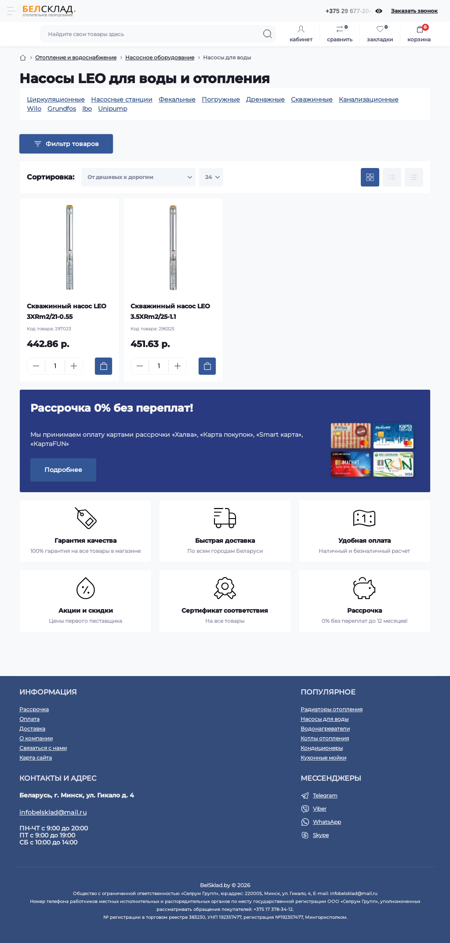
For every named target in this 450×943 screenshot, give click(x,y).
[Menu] (11, 11)
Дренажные (265, 99)
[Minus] (36, 366)
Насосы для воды (324, 719)
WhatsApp (327, 822)
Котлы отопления (325, 738)
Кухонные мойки (323, 757)
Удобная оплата (364, 541)
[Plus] (74, 366)
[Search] (268, 34)
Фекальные (177, 99)
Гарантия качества (85, 541)
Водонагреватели (325, 728)
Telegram (325, 795)
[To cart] (103, 366)
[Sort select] (138, 177)
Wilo (34, 109)
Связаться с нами (43, 748)
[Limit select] (211, 177)
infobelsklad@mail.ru (53, 812)
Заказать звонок (414, 10)
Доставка (32, 728)
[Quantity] (55, 366)
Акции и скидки (85, 610)
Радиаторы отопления (332, 709)
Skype (321, 835)
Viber (320, 808)
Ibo (87, 109)
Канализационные (369, 99)
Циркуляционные (56, 99)
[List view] (392, 177)
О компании (36, 738)
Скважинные (312, 99)
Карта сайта (35, 757)
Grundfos (61, 109)
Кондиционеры (322, 748)
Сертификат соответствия (224, 610)
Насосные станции (121, 99)
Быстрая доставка (225, 541)
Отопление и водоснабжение (75, 57)
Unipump (112, 109)
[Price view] (414, 177)
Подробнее (63, 470)
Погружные (221, 99)
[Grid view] (370, 177)
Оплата (29, 719)
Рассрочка (364, 610)
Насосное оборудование (159, 57)
